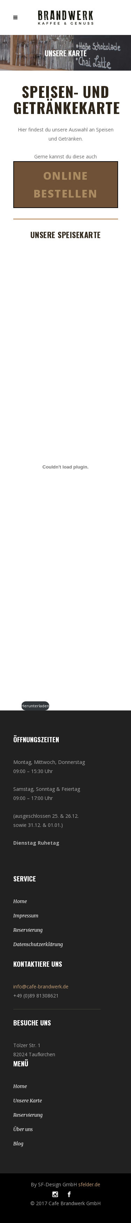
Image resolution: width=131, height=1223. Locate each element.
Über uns (23, 1129)
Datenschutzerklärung (38, 944)
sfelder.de (89, 1184)
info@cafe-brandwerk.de (40, 986)
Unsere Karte (27, 1100)
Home (20, 901)
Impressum (25, 916)
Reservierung (28, 930)
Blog (18, 1143)
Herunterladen (35, 705)
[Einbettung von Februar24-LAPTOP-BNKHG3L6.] (66, 466)
